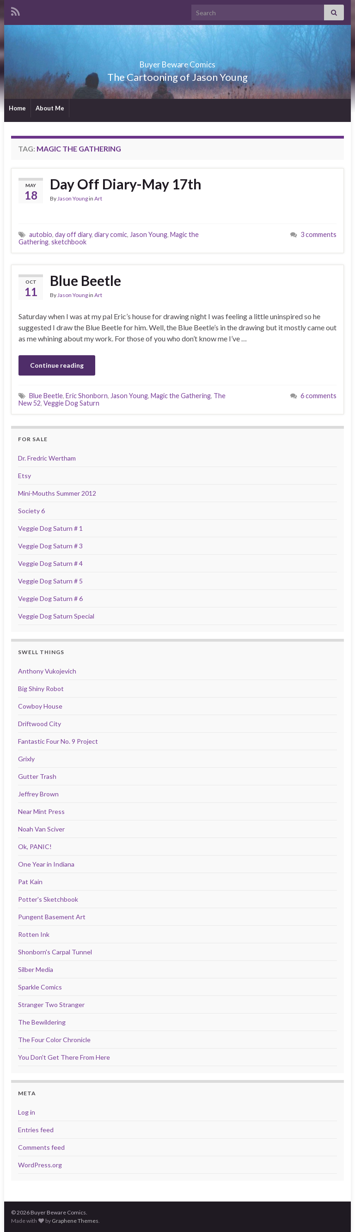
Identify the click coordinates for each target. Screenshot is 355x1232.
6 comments (318, 396)
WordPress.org (40, 1165)
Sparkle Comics (40, 987)
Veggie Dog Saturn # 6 (50, 598)
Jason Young (72, 198)
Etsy (24, 475)
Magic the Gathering (181, 396)
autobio (40, 234)
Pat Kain (30, 882)
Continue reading (57, 365)
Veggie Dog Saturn (71, 403)
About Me (50, 108)
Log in (26, 1112)
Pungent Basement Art (52, 917)
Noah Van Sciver (41, 829)
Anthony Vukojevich (47, 671)
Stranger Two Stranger (51, 1004)
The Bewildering (42, 1022)
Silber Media (35, 969)
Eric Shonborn (87, 396)
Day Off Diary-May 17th (126, 184)
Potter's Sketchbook (48, 899)
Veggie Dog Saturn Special (56, 616)
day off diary (73, 234)
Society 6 (31, 511)
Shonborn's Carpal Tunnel (55, 952)
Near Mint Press (41, 811)
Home (17, 108)
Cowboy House (40, 706)
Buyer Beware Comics (177, 62)
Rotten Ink (33, 934)
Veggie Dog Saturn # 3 (50, 546)
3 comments (318, 234)
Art (98, 198)
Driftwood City (39, 724)
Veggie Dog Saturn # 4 (50, 563)
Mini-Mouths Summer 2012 (57, 493)
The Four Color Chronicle (54, 1040)
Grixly (26, 759)
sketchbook (68, 242)
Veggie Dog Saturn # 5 (50, 581)
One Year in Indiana (46, 864)
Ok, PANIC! (35, 846)
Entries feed (36, 1130)
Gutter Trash (37, 776)
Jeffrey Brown (38, 794)
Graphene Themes (75, 1220)
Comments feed (41, 1147)
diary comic (110, 234)
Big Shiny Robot (41, 688)
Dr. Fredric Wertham (47, 458)
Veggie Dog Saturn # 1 (50, 528)
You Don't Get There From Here (64, 1057)
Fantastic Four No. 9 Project (58, 741)
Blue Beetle (85, 280)
